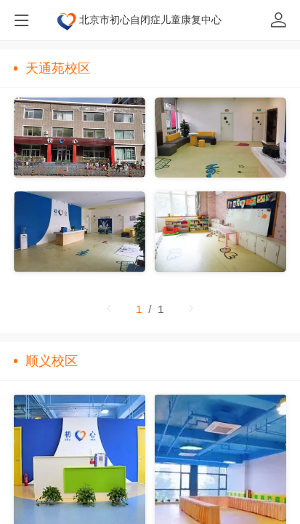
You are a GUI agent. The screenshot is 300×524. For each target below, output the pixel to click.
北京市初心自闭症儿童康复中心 (150, 19)
